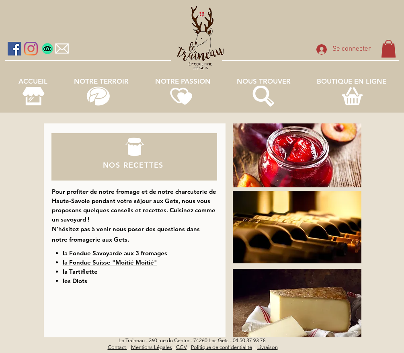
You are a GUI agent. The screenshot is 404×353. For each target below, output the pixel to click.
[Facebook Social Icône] (14, 48)
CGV (181, 347)
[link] (388, 48)
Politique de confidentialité (221, 347)
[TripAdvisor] (47, 48)
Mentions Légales (151, 347)
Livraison (267, 347)
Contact (117, 347)
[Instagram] (31, 48)
